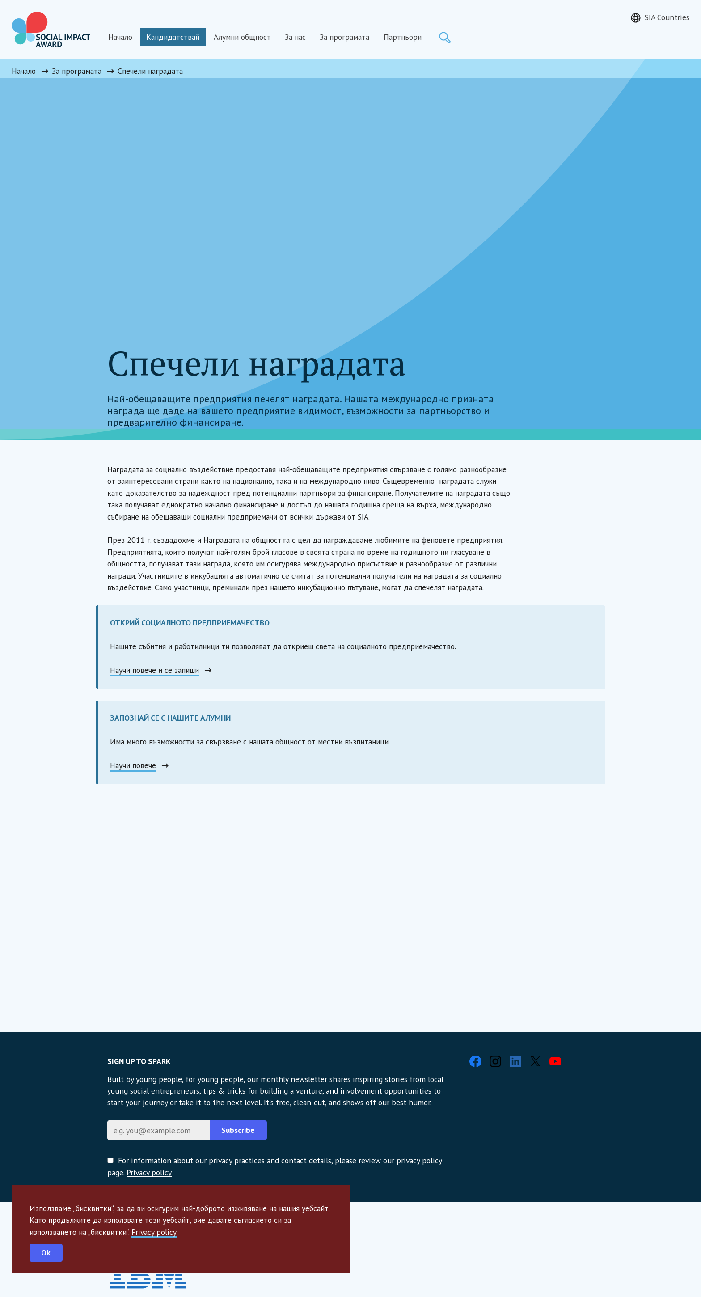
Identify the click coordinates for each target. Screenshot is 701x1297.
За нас (295, 37)
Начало (120, 37)
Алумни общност (242, 37)
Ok (46, 1252)
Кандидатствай (172, 37)
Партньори (403, 37)
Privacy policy (154, 1232)
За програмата (344, 37)
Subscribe (238, 1130)
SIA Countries (667, 17)
